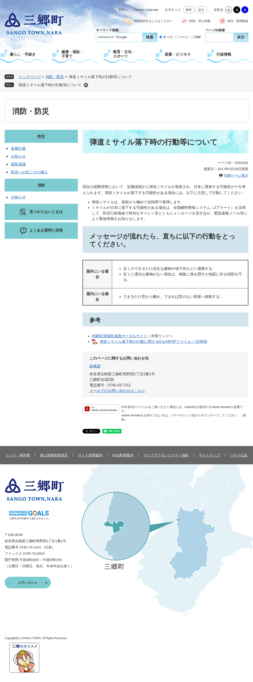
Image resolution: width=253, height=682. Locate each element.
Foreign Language (146, 9)
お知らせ (18, 156)
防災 (41, 136)
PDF (197, 37)
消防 (41, 185)
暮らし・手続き (23, 54)
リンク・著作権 (18, 455)
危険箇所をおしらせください (153, 21)
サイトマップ (209, 455)
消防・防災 (54, 77)
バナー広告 (238, 455)
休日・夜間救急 (237, 21)
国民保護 (18, 164)
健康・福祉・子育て (72, 54)
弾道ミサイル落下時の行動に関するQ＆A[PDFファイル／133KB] (153, 342)
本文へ (122, 9)
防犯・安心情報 (199, 21)
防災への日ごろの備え (29, 172)
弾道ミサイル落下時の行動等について (50, 85)
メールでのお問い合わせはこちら (117, 391)
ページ (184, 37)
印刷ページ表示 (236, 175)
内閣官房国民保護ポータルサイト (119, 336)
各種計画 (18, 148)
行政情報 (223, 54)
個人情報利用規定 (54, 455)
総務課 (95, 366)
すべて (168, 37)
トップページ (30, 77)
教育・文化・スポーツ (124, 54)
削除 (86, 85)
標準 (189, 10)
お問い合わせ (28, 582)
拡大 (201, 10)
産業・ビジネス (178, 54)
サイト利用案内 (90, 455)
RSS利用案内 (123, 455)
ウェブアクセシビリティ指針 (166, 455)
